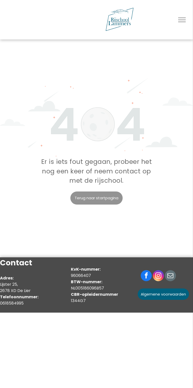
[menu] (181, 19)
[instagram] (158, 276)
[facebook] (146, 276)
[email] (170, 276)
